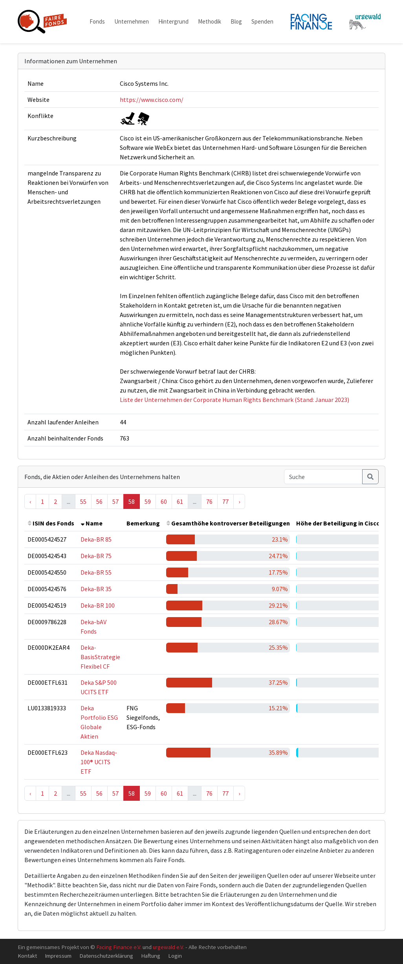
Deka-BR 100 (98, 605)
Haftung (150, 955)
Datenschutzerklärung (106, 955)
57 (115, 501)
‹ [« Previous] (30, 501)
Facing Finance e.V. (118, 947)
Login (175, 955)
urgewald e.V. (168, 947)
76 (209, 501)
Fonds (97, 21)
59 (148, 501)
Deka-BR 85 (96, 539)
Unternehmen (131, 21)
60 (164, 501)
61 (180, 501)
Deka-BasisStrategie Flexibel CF (100, 656)
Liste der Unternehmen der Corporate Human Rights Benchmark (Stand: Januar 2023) (234, 400)
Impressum (58, 955)
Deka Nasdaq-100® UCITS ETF (99, 761)
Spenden (262, 21)
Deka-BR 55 (96, 572)
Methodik (209, 21)
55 (83, 501)
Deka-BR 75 (96, 556)
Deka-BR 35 (96, 589)
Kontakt (27, 955)
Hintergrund (173, 21)
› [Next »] (239, 501)
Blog (236, 21)
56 (99, 501)
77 (225, 501)
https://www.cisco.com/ (151, 99)
